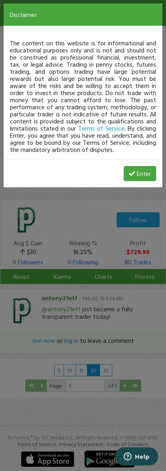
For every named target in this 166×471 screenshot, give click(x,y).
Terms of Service (101, 128)
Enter (140, 173)
